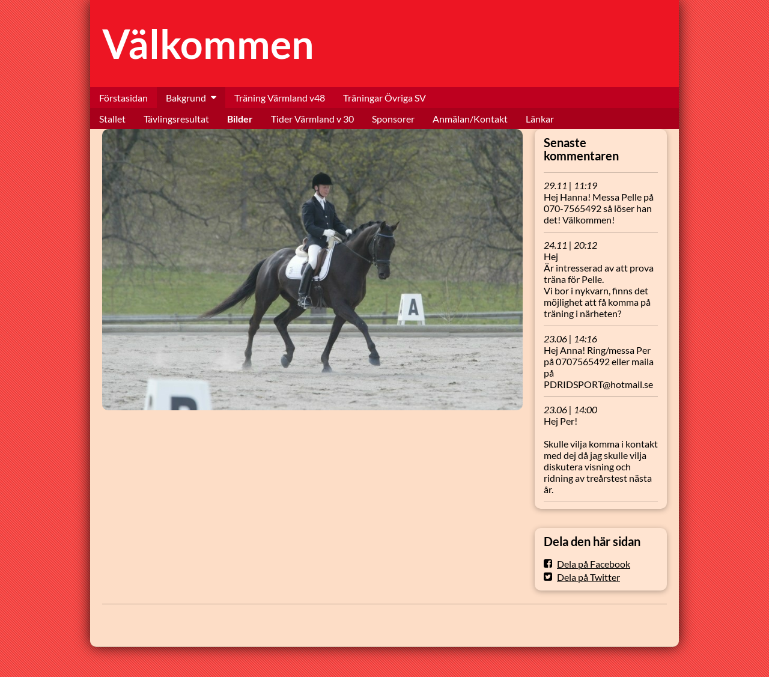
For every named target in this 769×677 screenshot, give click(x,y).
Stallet (112, 118)
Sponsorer (393, 118)
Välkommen (208, 43)
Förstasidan (123, 97)
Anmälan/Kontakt (470, 118)
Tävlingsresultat (176, 118)
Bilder (240, 118)
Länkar (540, 118)
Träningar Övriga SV (384, 97)
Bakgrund (186, 97)
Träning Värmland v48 (279, 97)
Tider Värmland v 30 (312, 118)
